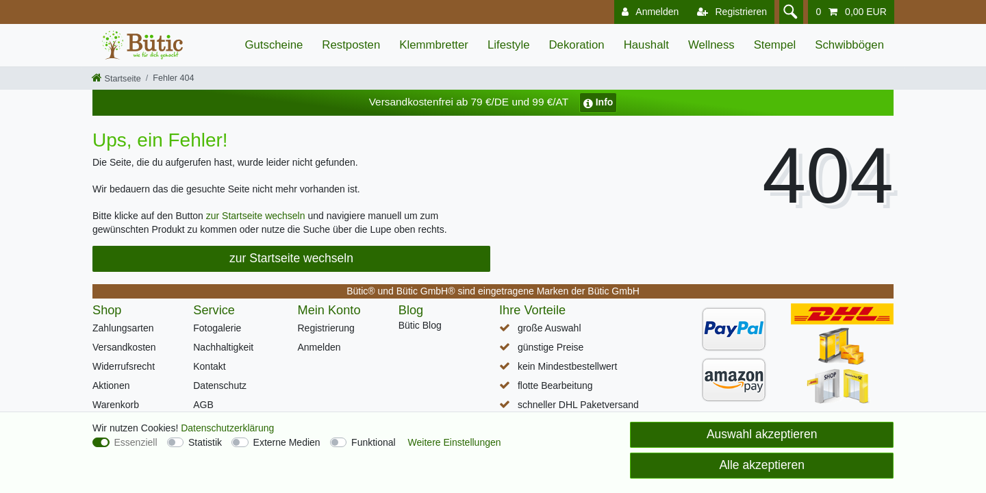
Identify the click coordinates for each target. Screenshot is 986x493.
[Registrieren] (729, 12)
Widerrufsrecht (123, 366)
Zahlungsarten (123, 328)
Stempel (775, 44)
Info (598, 102)
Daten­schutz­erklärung (227, 427)
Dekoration (577, 44)
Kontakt (209, 366)
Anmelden (319, 347)
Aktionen (110, 385)
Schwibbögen (849, 44)
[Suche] (789, 12)
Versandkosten (124, 347)
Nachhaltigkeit (223, 347)
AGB (203, 404)
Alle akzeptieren (762, 465)
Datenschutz (219, 385)
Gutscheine (273, 44)
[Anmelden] (647, 12)
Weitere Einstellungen (454, 442)
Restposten (351, 44)
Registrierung (326, 328)
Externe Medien (286, 442)
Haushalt (646, 44)
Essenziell (135, 442)
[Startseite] (116, 79)
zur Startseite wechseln (255, 215)
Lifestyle (509, 44)
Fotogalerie (217, 328)
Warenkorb (115, 404)
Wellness (711, 44)
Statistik (205, 442)
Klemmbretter (433, 44)
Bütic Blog (420, 325)
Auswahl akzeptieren (762, 434)
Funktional (373, 442)
